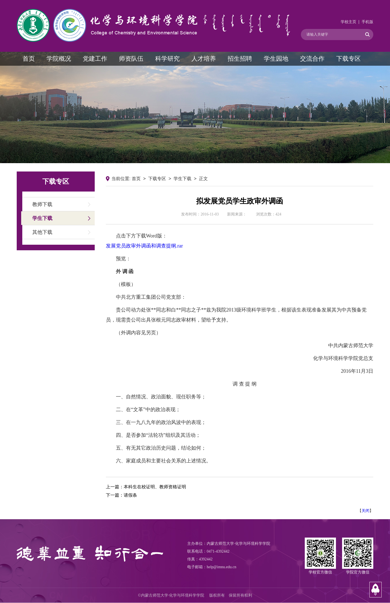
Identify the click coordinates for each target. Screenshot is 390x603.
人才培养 (203, 58)
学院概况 (59, 58)
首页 (29, 58)
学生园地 (276, 58)
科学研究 (167, 58)
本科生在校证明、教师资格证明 (155, 486)
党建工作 (95, 58)
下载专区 (348, 58)
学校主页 (348, 22)
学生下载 (42, 218)
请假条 (130, 495)
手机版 (367, 22)
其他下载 (42, 232)
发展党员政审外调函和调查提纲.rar (144, 246)
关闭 (365, 510)
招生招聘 (240, 58)
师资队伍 (131, 58)
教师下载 (42, 204)
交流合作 (312, 58)
